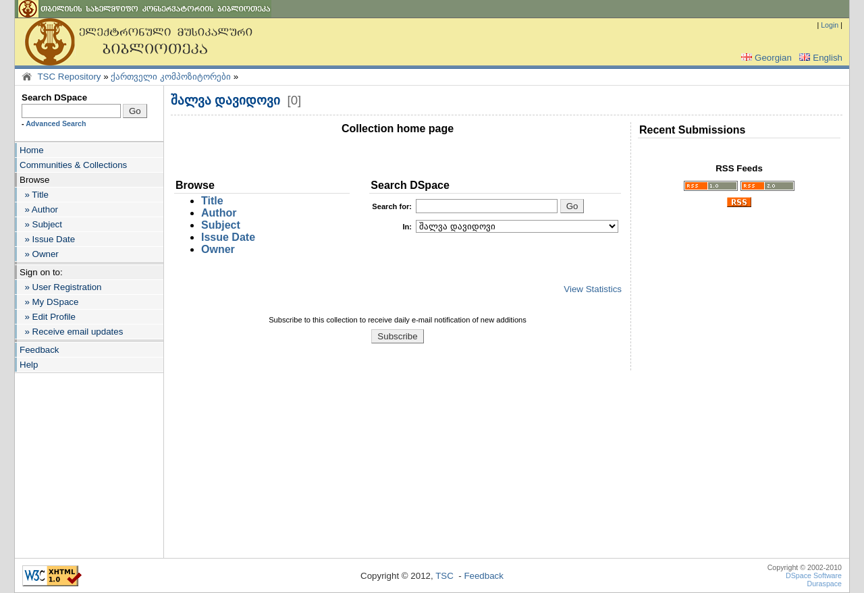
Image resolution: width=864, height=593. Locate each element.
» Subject (41, 224)
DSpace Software (814, 575)
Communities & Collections (73, 165)
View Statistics (593, 289)
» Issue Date (47, 239)
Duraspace (824, 584)
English (819, 58)
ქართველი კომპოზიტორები (171, 77)
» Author (39, 209)
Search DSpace (54, 97)
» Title (34, 195)
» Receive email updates (71, 332)
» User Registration (60, 287)
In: (407, 227)
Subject (220, 225)
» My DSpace (49, 302)
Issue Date (228, 237)
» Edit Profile (48, 317)
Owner (218, 249)
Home (32, 150)
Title (212, 200)
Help (29, 365)
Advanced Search (56, 123)
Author (218, 213)
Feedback (39, 350)
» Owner (39, 254)
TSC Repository (69, 77)
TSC (444, 576)
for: (392, 206)
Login (829, 25)
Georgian (765, 58)
